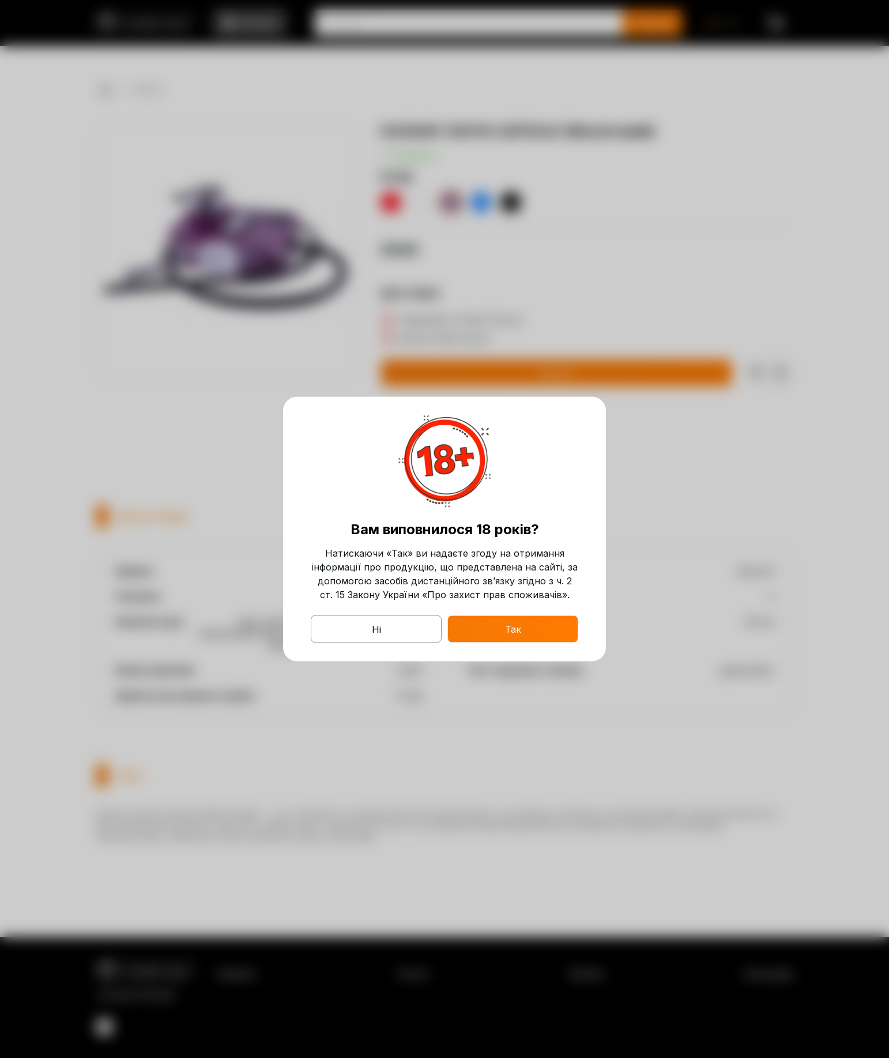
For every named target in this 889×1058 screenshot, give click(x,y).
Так (513, 629)
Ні (376, 629)
